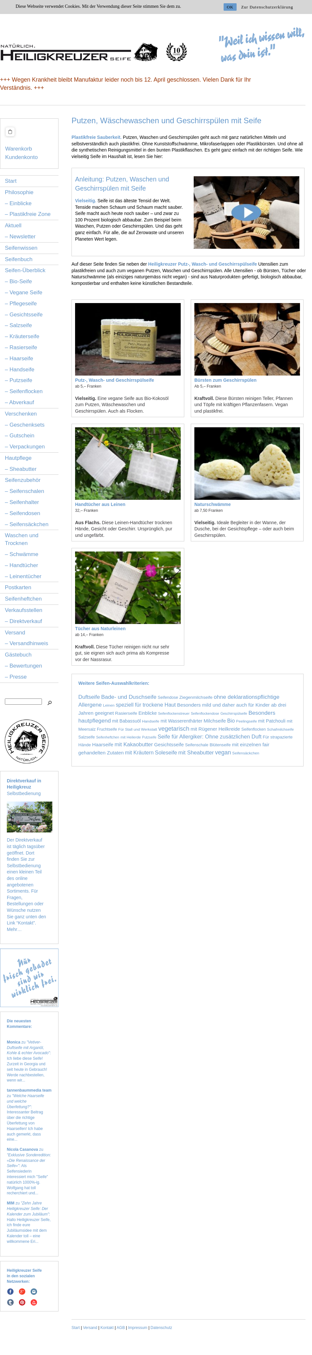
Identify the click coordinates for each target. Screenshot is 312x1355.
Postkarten (18, 587)
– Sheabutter (20, 469)
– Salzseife (18, 325)
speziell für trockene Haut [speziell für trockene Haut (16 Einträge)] (146, 705)
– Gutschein (19, 435)
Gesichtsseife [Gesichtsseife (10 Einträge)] (169, 744)
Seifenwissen (21, 248)
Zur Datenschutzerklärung (267, 7)
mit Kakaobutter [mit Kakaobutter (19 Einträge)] (134, 744)
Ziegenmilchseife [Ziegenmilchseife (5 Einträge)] (196, 697)
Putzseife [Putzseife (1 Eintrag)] (149, 737)
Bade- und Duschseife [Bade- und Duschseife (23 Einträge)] (128, 697)
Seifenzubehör (23, 480)
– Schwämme (21, 554)
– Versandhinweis (26, 643)
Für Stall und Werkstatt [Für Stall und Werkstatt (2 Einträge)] (137, 729)
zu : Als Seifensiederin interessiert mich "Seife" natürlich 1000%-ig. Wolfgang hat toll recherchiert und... (29, 1171)
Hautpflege (18, 458)
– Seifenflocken (24, 391)
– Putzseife (18, 380)
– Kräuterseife (22, 336)
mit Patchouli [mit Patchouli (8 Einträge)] (271, 721)
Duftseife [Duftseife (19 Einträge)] (89, 697)
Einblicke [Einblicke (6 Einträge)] (147, 713)
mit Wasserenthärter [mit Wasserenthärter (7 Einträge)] (181, 721)
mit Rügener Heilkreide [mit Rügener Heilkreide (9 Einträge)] (215, 729)
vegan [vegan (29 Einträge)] (223, 752)
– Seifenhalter (22, 502)
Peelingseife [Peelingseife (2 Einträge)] (246, 721)
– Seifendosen (22, 513)
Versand (15, 633)
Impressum (137, 1327)
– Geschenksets (25, 425)
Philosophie (19, 192)
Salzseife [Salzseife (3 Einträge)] (86, 737)
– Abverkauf (19, 402)
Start (11, 181)
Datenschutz (161, 1327)
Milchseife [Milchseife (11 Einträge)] (214, 721)
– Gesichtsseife (24, 315)
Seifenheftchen (23, 599)
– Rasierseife (21, 347)
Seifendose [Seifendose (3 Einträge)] (168, 697)
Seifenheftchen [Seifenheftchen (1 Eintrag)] (107, 737)
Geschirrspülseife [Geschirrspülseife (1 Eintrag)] (233, 713)
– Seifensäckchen (26, 524)
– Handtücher (21, 565)
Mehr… (14, 929)
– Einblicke (18, 203)
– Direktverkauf (23, 621)
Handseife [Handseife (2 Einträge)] (150, 721)
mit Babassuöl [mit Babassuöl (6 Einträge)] (126, 721)
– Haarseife (19, 358)
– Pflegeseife (21, 303)
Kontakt (107, 1327)
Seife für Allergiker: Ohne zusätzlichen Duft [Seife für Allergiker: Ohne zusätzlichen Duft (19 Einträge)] (210, 737)
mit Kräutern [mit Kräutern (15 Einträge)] (139, 752)
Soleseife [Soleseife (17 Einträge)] (166, 753)
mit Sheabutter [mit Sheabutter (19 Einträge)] (196, 753)
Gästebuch (18, 655)
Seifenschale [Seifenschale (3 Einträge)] (196, 745)
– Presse (16, 677)
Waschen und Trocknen (21, 539)
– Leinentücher (23, 576)
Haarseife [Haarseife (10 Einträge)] (102, 744)
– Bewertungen (23, 666)
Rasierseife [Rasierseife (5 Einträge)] (126, 713)
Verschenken (21, 414)
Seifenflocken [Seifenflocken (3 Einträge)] (253, 729)
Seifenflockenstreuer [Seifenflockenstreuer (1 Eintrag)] (173, 713)
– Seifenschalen (24, 491)
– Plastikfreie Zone (28, 214)
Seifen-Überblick (25, 270)
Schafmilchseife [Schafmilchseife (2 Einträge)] (280, 729)
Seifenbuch (18, 259)
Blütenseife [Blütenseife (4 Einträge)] (220, 744)
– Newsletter (20, 236)
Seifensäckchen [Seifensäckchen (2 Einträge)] (245, 753)
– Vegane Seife (23, 292)
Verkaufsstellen (23, 610)
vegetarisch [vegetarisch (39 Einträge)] (173, 728)
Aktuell (13, 225)
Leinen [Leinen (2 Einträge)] (108, 705)
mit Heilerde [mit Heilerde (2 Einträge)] (131, 737)
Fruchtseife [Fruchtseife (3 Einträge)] (107, 729)
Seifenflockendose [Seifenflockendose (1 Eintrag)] (205, 713)
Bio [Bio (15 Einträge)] (231, 721)
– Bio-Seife (18, 281)
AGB (121, 1327)
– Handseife (19, 369)
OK (230, 7)
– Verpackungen (25, 447)
